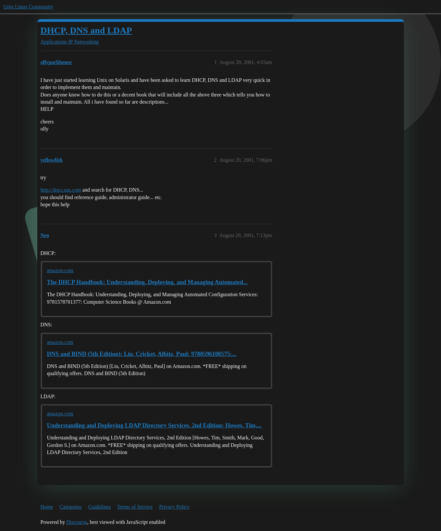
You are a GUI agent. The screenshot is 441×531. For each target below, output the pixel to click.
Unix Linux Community (28, 6)
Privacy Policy (174, 507)
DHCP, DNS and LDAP (86, 30)
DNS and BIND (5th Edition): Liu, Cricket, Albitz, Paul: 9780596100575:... (142, 354)
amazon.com (60, 270)
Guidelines (99, 507)
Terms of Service (135, 507)
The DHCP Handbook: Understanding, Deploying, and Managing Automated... (147, 282)
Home (47, 507)
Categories (71, 507)
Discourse (76, 522)
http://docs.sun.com (61, 190)
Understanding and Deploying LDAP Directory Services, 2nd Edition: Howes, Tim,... (154, 425)
